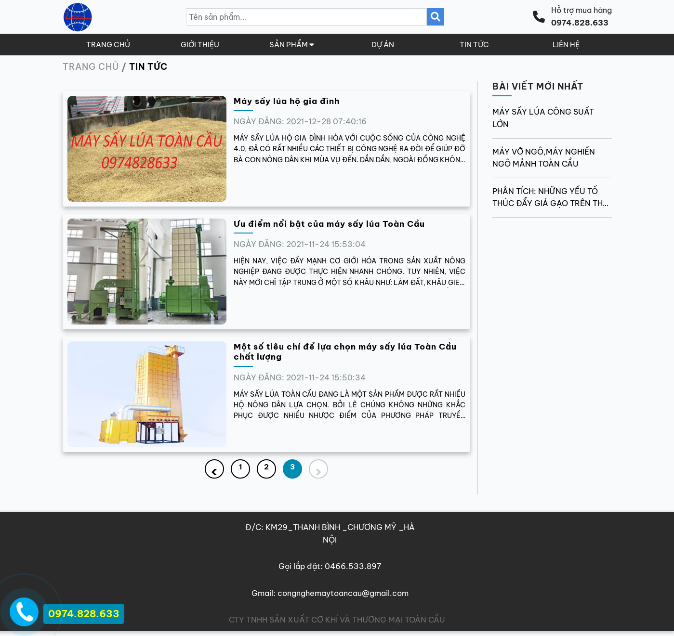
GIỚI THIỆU (200, 44)
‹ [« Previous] (214, 470)
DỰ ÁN (382, 44)
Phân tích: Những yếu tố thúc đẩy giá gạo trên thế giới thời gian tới (550, 198)
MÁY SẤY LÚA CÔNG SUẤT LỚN (543, 118)
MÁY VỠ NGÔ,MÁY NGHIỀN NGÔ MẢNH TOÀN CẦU (543, 158)
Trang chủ (91, 66)
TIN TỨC (474, 44)
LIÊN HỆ (566, 44)
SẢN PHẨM (291, 44)
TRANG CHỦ (108, 44)
